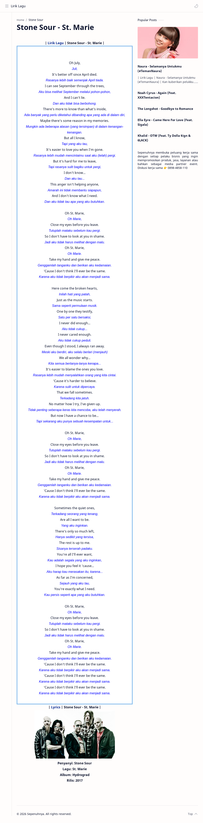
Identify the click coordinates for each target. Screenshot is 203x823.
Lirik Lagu (18, 6)
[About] (7, 28)
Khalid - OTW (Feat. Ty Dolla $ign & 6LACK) (164, 138)
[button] (196, 6)
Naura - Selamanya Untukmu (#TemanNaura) (160, 69)
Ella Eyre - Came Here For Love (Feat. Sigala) (165, 122)
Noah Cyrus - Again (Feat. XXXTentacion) (157, 95)
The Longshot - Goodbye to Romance (165, 109)
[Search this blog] (83, 6)
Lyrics (57, 708)
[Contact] (7, 36)
